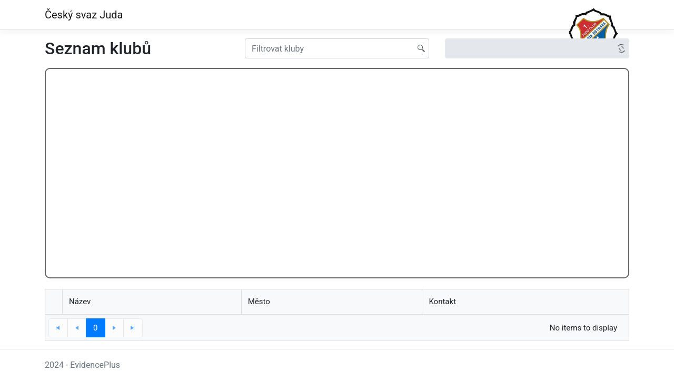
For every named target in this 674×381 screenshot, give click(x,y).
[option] (529, 48)
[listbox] (537, 48)
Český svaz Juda (84, 14)
